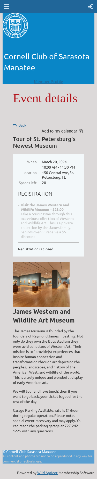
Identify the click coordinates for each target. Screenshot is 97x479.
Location (30, 172)
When (32, 161)
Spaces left (28, 182)
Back (22, 125)
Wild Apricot (47, 472)
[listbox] (62, 131)
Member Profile (48, 81)
